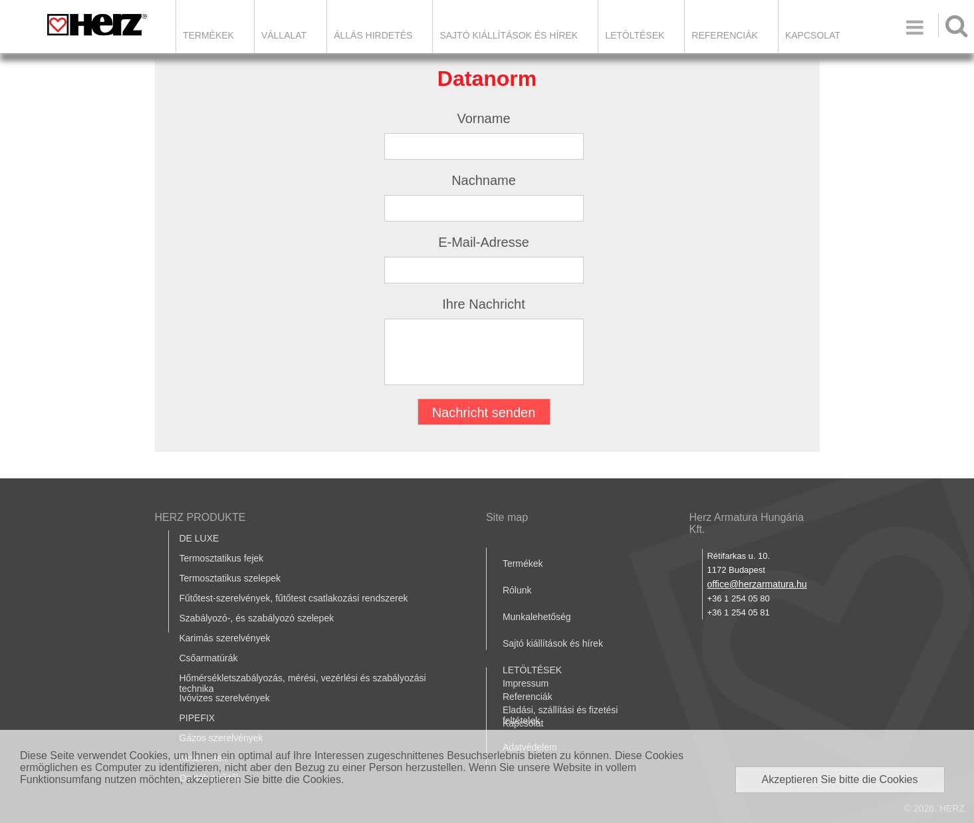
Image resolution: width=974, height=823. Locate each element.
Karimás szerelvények (225, 638)
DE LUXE (199, 538)
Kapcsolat (812, 35)
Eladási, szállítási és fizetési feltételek (560, 715)
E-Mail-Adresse (483, 242)
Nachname (483, 180)
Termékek (208, 35)
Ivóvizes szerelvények (225, 698)
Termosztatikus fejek (222, 558)
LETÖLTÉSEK (634, 35)
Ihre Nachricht (483, 304)
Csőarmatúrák (209, 658)
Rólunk (517, 590)
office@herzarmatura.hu (756, 584)
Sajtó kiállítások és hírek (508, 35)
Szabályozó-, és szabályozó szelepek (257, 618)
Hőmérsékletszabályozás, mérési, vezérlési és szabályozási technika (303, 683)
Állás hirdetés (373, 35)
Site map (507, 517)
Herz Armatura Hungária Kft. (746, 523)
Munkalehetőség (537, 616)
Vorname (483, 118)
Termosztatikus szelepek (230, 578)
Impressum (525, 683)
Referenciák (724, 35)
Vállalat (283, 35)
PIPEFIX (197, 718)
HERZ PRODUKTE (200, 517)
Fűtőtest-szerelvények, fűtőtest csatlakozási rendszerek (294, 598)
